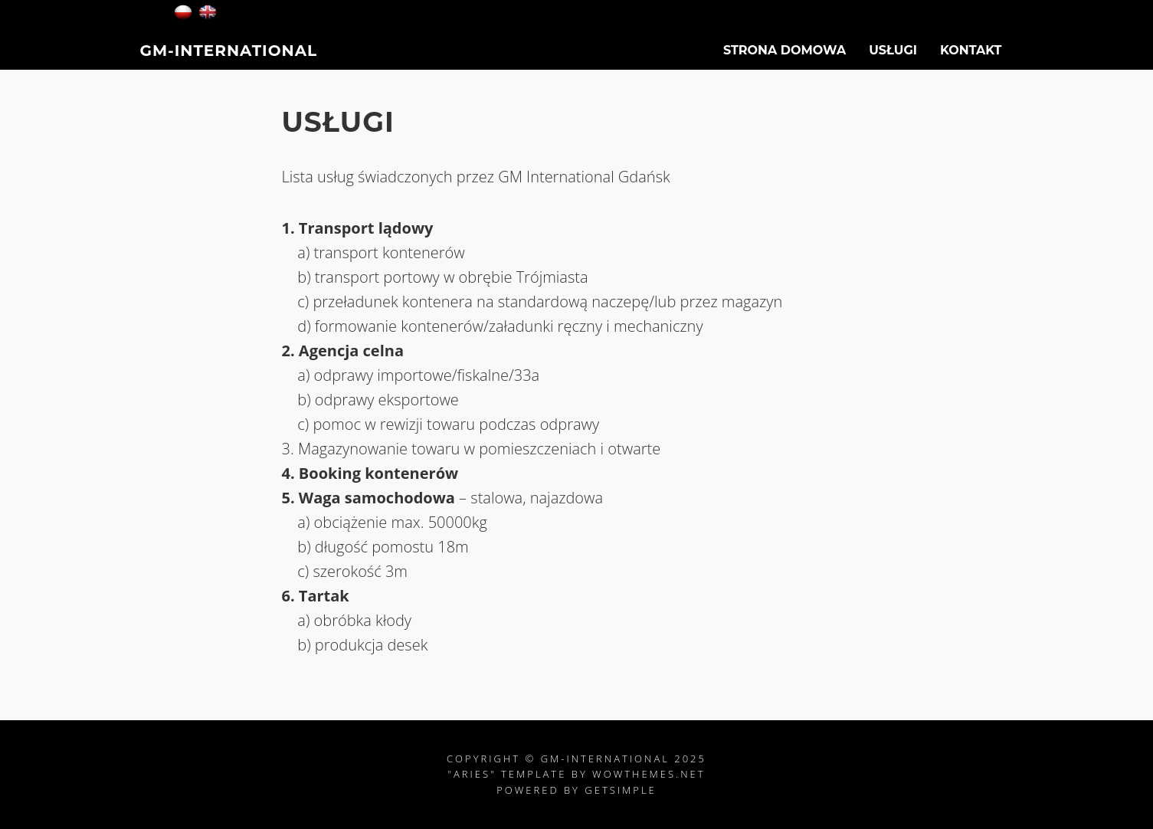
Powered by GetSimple (576, 790)
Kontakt (971, 58)
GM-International (229, 58)
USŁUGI (893, 58)
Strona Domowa (784, 58)
